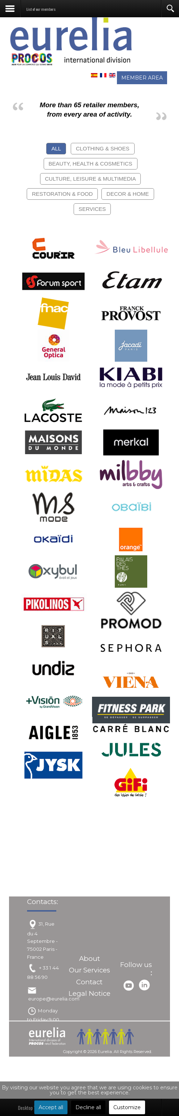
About (89, 958)
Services (92, 209)
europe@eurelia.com (53, 999)
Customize (127, 1107)
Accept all (51, 1107)
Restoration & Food (62, 194)
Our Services (89, 970)
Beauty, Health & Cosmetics (90, 164)
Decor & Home (127, 194)
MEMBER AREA (142, 77)
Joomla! (63, 1059)
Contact (89, 982)
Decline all (88, 1107)
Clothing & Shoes (102, 148)
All (56, 148)
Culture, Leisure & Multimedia (90, 179)
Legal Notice (89, 993)
